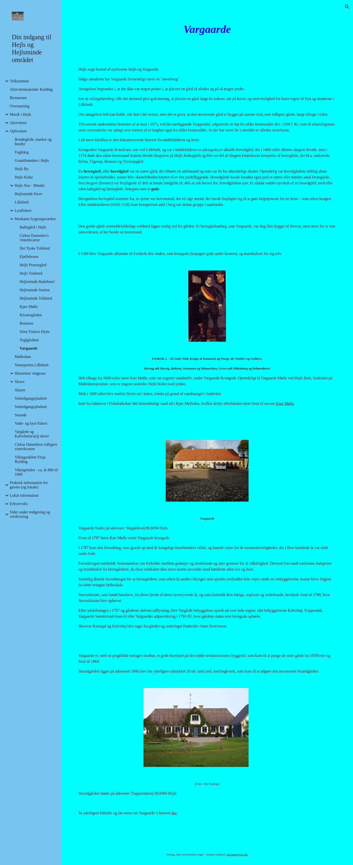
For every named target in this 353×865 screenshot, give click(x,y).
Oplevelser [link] (18, 131)
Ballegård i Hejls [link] (33, 227)
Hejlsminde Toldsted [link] (36, 298)
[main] (207, 29)
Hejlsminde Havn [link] (28, 194)
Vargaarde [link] (28, 348)
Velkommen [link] (19, 81)
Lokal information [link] (24, 495)
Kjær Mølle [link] (29, 307)
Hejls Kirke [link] (24, 177)
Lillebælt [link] (22, 202)
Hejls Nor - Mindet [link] (30, 185)
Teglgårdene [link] (29, 340)
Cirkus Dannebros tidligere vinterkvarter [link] (36, 446)
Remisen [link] (26, 323)
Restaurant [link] (18, 98)
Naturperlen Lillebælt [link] (32, 365)
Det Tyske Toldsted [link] (35, 248)
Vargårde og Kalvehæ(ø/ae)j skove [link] (32, 434)
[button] (347, 7)
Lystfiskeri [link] (23, 210)
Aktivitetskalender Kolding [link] (31, 89)
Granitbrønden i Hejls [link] (32, 160)
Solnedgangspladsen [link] (31, 398)
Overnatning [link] (19, 106)
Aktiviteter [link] (18, 123)
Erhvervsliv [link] (19, 504)
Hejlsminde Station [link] (35, 290)
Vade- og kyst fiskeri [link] (31, 423)
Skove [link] (20, 382)
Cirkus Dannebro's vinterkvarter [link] (34, 237)
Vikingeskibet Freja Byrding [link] (30, 459)
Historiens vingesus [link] (30, 373)
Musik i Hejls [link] (20, 114)
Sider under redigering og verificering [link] (30, 514)
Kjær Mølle (285, 403)
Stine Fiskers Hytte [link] (35, 332)
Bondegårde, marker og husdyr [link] (33, 141)
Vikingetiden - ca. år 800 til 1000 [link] (36, 472)
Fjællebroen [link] (29, 256)
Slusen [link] (20, 390)
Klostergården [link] (31, 315)
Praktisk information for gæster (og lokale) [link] (29, 485)
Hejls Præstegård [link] (33, 265)
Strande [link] (21, 415)
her (174, 813)
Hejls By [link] (21, 169)
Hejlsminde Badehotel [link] (37, 282)
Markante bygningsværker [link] (35, 219)
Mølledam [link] (23, 357)
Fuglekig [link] (22, 152)
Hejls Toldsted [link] (31, 273)
